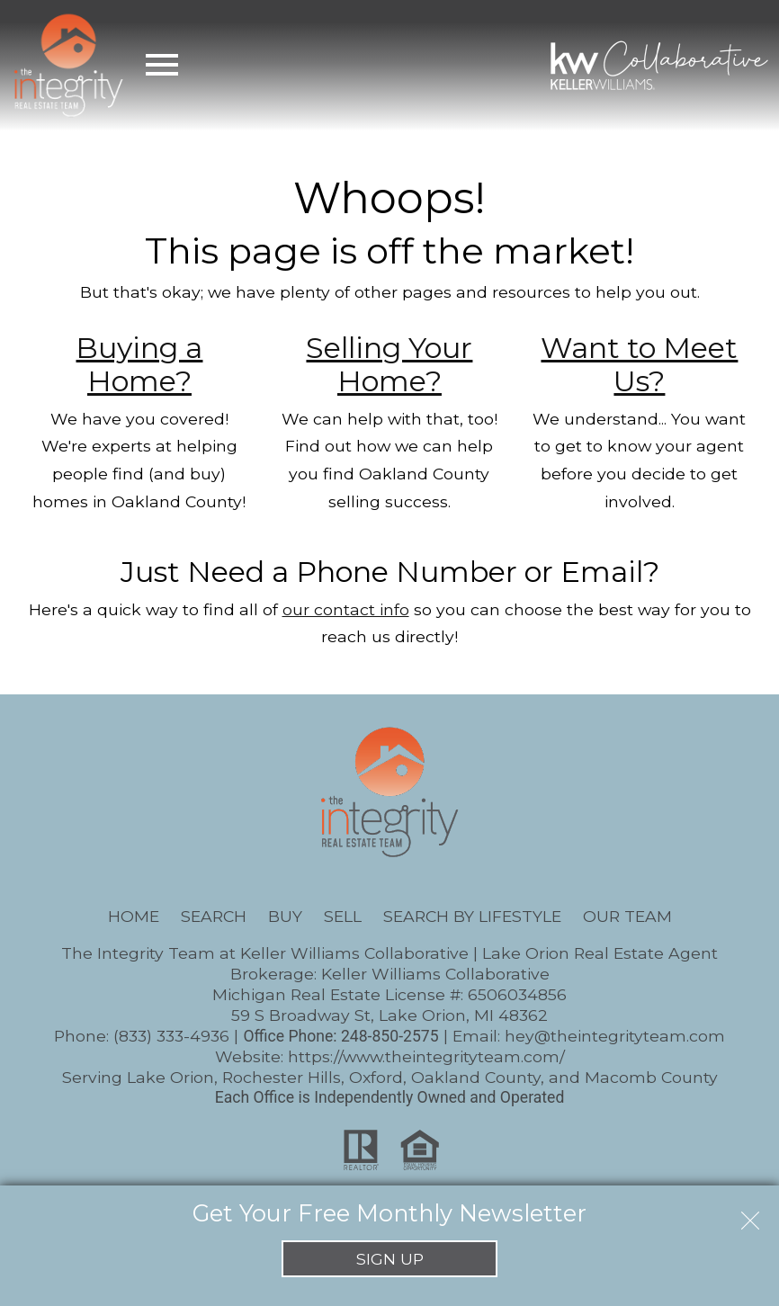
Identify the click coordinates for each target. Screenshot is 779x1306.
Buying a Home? (139, 364)
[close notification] (750, 1214)
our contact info (345, 609)
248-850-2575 (390, 1036)
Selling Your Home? (389, 364)
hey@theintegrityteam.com (615, 1035)
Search (213, 916)
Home (133, 916)
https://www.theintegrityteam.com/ (426, 1056)
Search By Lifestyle (472, 916)
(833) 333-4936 (171, 1035)
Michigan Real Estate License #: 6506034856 (389, 994)
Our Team (627, 916)
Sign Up (390, 1258)
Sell (343, 916)
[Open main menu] (162, 64)
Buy (285, 916)
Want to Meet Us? (639, 364)
